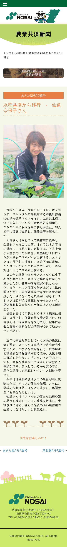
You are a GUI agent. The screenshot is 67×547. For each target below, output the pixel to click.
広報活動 (20, 53)
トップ (7, 53)
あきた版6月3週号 (15, 450)
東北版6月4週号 (53, 450)
